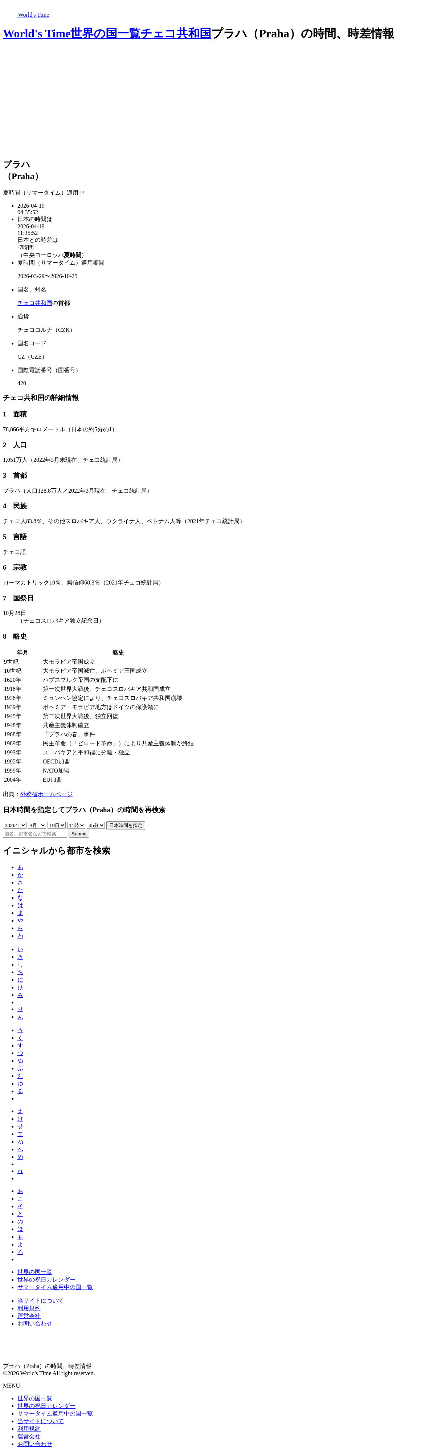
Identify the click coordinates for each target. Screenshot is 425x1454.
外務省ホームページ (46, 794)
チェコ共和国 (175, 33)
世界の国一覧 (105, 33)
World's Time (36, 33)
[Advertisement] (212, 100)
